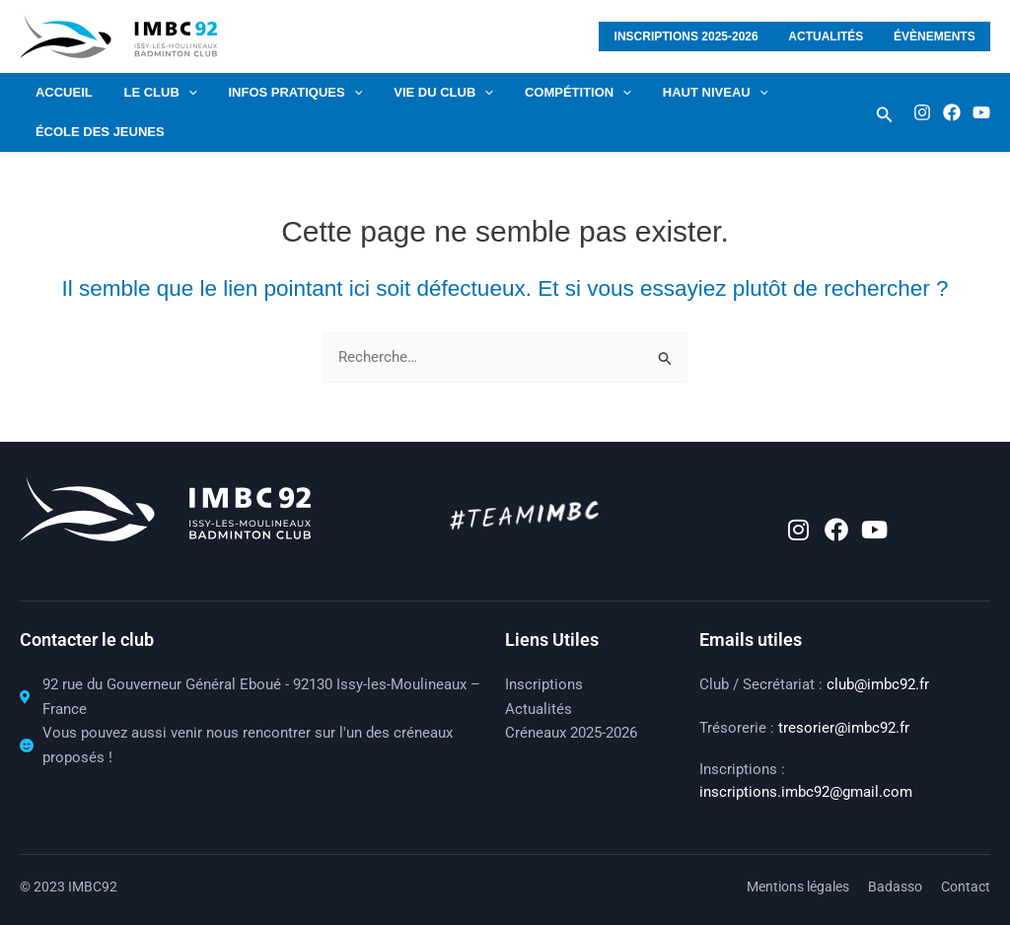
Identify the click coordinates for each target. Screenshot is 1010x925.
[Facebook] (952, 112)
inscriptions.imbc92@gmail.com (805, 792)
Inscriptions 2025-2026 (702, 36)
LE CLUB (151, 92)
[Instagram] (922, 112)
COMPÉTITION (552, 92)
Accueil (61, 92)
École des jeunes (97, 131)
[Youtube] (981, 112)
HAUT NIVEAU (684, 92)
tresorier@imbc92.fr (843, 728)
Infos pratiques (281, 92)
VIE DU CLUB (423, 92)
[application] (179, 92)
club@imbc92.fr (878, 684)
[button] (885, 115)
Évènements (937, 36)
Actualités (835, 36)
